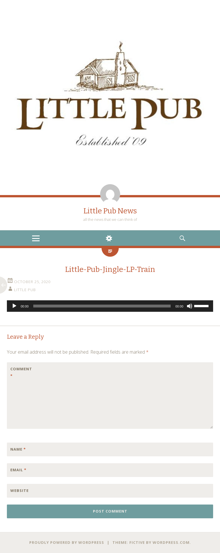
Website (19, 490)
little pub (25, 289)
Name (18, 449)
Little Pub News (110, 211)
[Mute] (189, 306)
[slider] (102, 306)
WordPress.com (171, 542)
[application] (110, 306)
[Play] (14, 306)
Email (18, 469)
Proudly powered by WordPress (66, 542)
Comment (21, 372)
